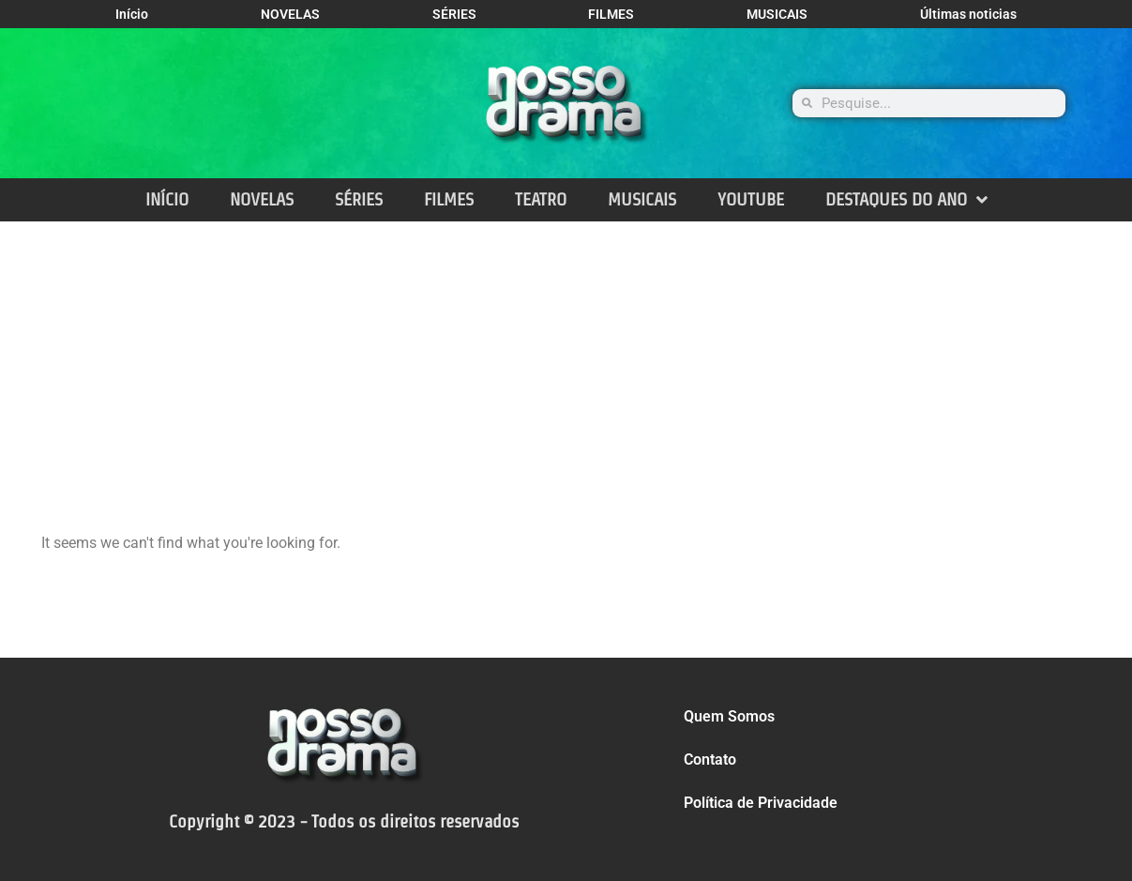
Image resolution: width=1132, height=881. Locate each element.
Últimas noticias (968, 14)
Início (131, 14)
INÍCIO (167, 199)
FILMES (611, 14)
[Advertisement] (566, 362)
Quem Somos (729, 716)
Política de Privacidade (761, 803)
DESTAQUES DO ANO (906, 199)
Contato (710, 759)
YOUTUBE (750, 199)
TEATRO (540, 199)
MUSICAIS (777, 14)
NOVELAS (290, 14)
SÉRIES (454, 14)
